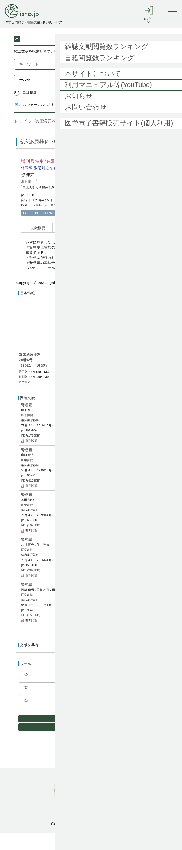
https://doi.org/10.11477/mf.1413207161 (57, 221)
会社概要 (119, 793)
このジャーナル (30, 121)
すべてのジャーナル (65, 121)
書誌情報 (30, 109)
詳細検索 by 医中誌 (152, 121)
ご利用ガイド (69, 793)
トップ (20, 137)
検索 (156, 96)
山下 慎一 (28, 198)
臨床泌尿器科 (47, 137)
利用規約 (96, 793)
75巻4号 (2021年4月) (87, 137)
